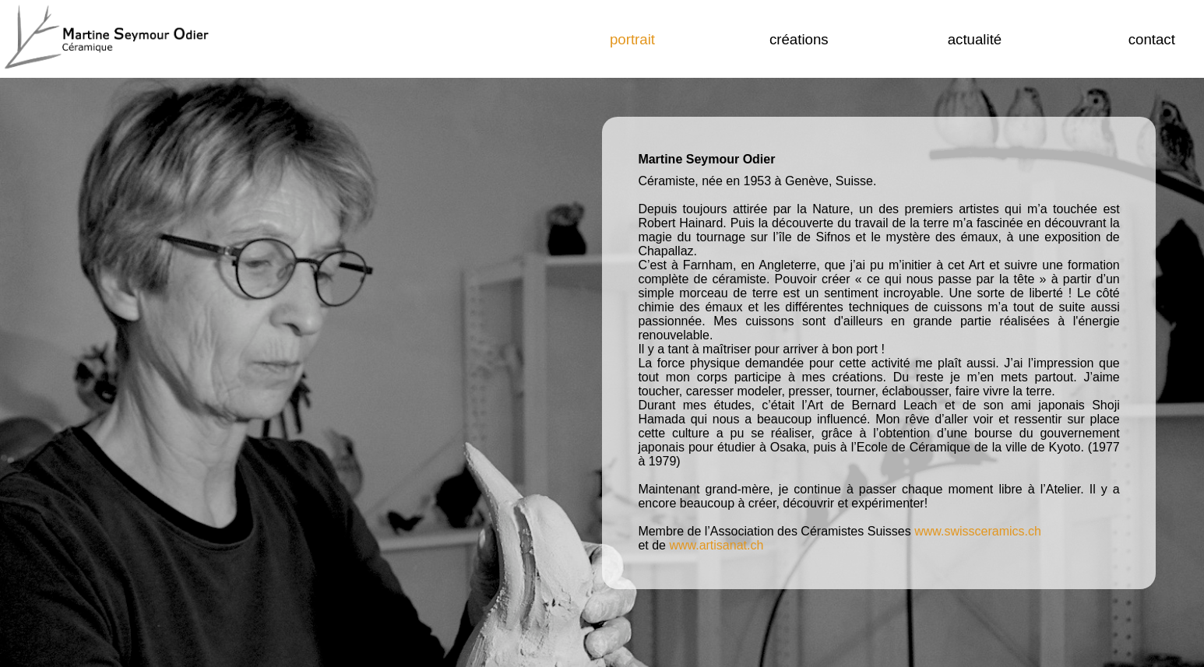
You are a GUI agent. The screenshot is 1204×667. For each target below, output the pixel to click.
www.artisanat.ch (716, 545)
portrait (632, 39)
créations (799, 39)
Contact (1151, 39)
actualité (975, 39)
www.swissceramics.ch (977, 531)
